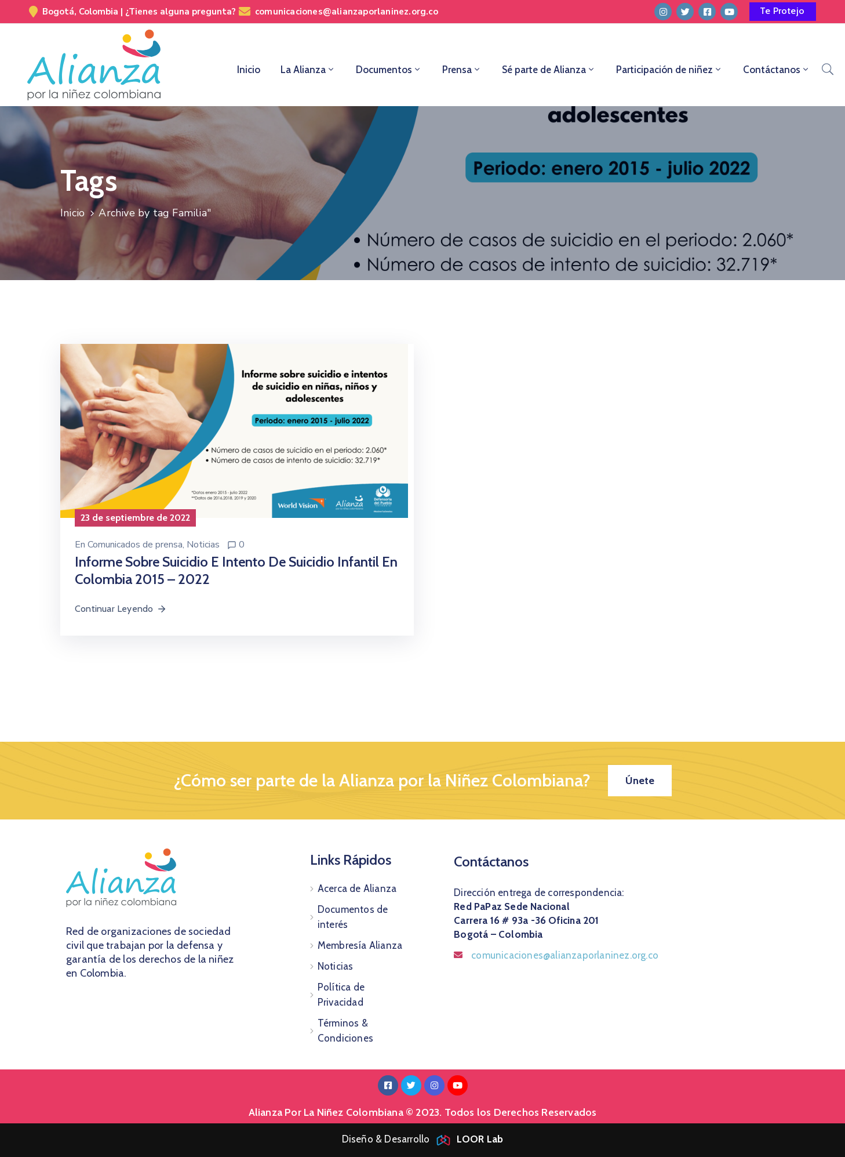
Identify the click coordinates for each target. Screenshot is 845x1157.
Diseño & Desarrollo (423, 1139)
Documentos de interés (353, 917)
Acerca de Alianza (357, 888)
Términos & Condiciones (345, 1030)
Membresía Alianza (360, 945)
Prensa (462, 69)
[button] (782, 11)
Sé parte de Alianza (549, 69)
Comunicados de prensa (135, 544)
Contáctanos (776, 69)
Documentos (389, 69)
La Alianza (308, 69)
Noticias (203, 544)
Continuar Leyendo (121, 608)
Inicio (248, 69)
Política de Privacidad (341, 994)
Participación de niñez (669, 69)
